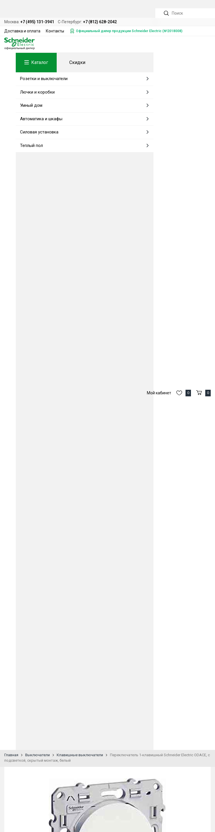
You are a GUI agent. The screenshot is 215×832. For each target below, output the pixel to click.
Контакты (55, 31)
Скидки (77, 62)
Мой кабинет (159, 393)
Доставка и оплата (22, 31)
